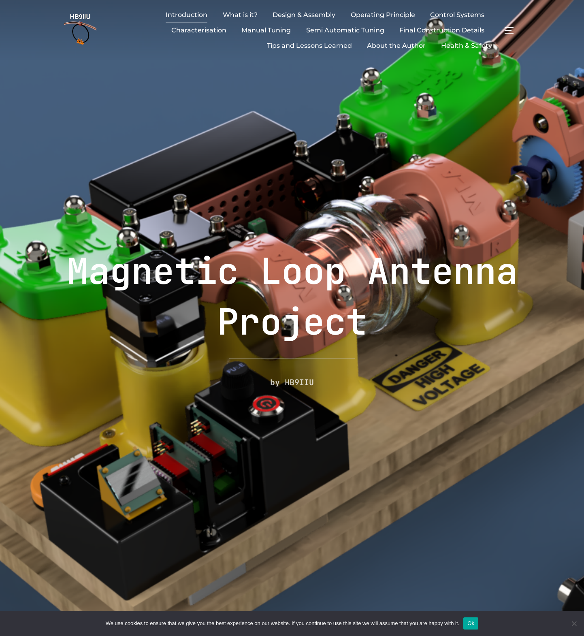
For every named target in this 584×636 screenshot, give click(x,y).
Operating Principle (383, 15)
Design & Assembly (304, 15)
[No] (574, 623)
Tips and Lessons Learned (309, 45)
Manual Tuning (266, 30)
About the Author (396, 45)
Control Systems (457, 15)
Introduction (186, 15)
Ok (470, 623)
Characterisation (198, 30)
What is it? (240, 15)
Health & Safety (466, 45)
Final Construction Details (441, 30)
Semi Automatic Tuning (345, 30)
